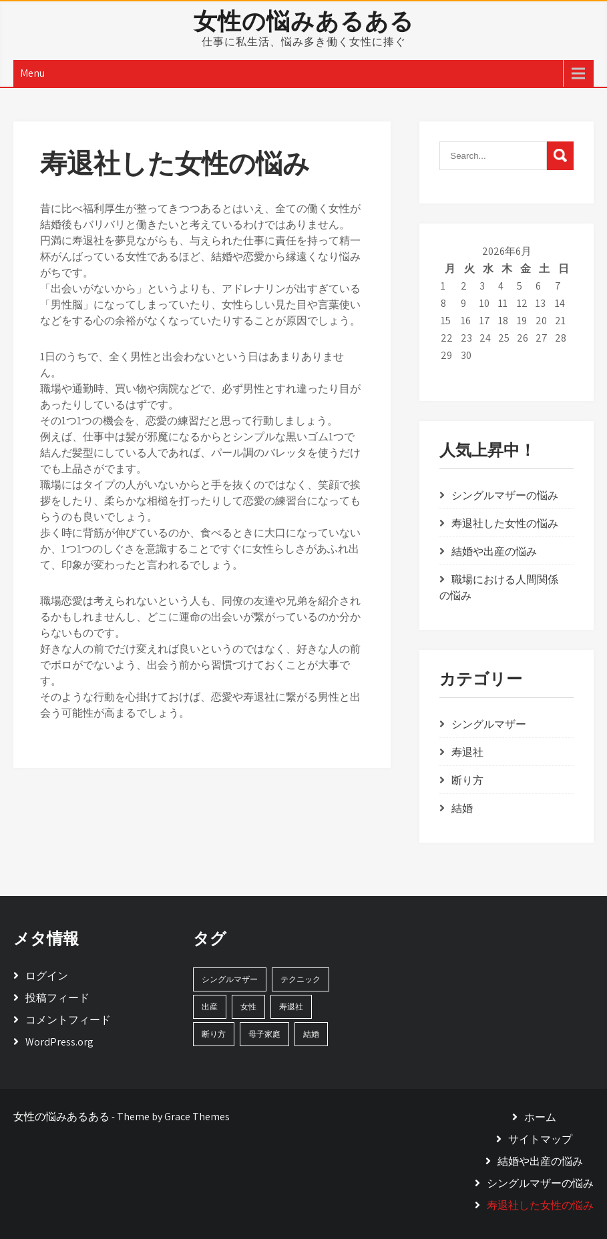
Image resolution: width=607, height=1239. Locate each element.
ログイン (46, 976)
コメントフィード (68, 1020)
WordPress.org (59, 1042)
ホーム (540, 1117)
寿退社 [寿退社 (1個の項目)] (291, 1006)
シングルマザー (488, 724)
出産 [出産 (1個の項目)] (210, 1006)
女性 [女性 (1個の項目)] (248, 1006)
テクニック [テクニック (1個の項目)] (300, 979)
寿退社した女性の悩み (504, 523)
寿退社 (467, 752)
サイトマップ (540, 1139)
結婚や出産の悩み (494, 551)
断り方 (467, 780)
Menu (32, 73)
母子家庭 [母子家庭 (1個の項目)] (264, 1034)
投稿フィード (57, 998)
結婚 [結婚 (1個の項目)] (311, 1034)
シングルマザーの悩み (504, 495)
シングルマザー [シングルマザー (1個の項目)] (230, 979)
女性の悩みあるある (304, 20)
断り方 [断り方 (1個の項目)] (214, 1034)
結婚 (462, 808)
